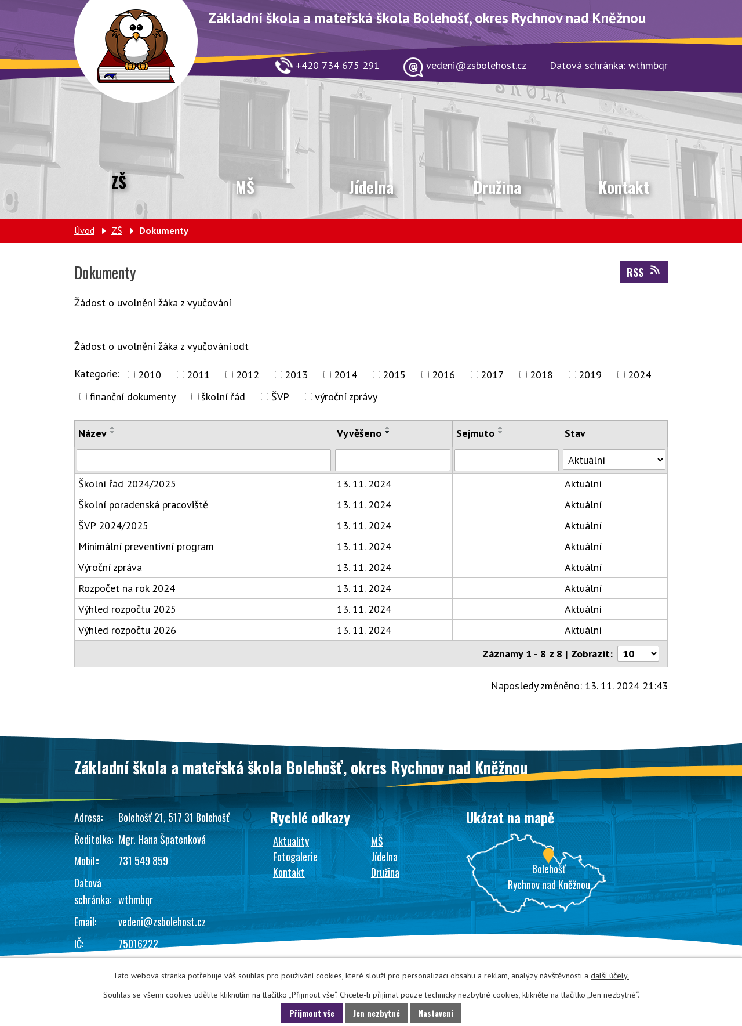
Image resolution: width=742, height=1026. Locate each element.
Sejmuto (475, 433)
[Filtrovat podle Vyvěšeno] (392, 460)
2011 (198, 374)
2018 (541, 374)
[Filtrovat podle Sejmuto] (506, 460)
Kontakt (623, 186)
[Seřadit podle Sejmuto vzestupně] (500, 427)
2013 (296, 374)
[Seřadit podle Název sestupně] (113, 432)
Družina (497, 186)
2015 (394, 374)
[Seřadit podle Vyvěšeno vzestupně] (387, 427)
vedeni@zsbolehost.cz (162, 921)
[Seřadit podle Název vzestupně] (113, 427)
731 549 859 (143, 860)
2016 (443, 374)
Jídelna (371, 186)
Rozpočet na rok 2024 (126, 588)
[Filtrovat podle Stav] (614, 459)
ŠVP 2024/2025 (113, 525)
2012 (247, 374)
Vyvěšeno (359, 433)
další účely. (610, 975)
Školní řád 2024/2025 (127, 483)
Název (92, 433)
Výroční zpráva (110, 567)
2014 (345, 374)
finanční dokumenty (133, 396)
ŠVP (280, 396)
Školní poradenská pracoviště (143, 504)
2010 (149, 374)
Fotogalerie (295, 856)
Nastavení (436, 1013)
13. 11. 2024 (364, 483)
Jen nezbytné (376, 1013)
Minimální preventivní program (146, 546)
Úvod (84, 230)
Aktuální (583, 483)
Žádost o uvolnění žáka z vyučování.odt (161, 346)
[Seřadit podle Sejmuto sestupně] (500, 432)
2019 (590, 374)
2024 (639, 374)
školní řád (223, 396)
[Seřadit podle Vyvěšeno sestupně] (387, 432)
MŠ (244, 186)
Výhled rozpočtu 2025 (127, 609)
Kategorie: (96, 373)
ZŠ (118, 181)
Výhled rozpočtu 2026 (127, 630)
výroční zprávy (346, 396)
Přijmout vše (311, 1013)
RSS (644, 272)
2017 (492, 374)
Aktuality (291, 840)
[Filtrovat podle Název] (204, 460)
